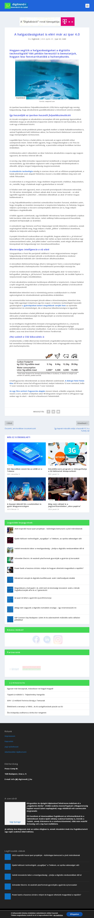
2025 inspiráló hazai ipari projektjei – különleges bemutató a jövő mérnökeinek (48, 529)
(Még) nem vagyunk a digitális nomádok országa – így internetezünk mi (45, 608)
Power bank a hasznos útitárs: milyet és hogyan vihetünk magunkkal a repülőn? (48, 568)
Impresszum (10, 736)
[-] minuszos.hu (17, 683)
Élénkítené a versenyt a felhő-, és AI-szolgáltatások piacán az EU (35, 706)
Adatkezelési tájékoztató (15, 752)
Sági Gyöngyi (15, 822)
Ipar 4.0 (58, 39)
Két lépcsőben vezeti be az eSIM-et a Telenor (24, 470)
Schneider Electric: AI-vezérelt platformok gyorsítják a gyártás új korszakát (46, 558)
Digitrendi (35, 39)
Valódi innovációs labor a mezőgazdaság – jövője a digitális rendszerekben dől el (49, 548)
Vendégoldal (53, 915)
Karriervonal (41, 915)
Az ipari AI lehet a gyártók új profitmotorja (32, 598)
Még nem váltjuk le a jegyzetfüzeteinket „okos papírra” (64, 505)
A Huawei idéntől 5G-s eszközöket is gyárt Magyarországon (24, 505)
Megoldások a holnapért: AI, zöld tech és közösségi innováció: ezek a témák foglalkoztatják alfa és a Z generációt (47, 589)
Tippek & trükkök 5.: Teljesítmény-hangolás (26, 694)
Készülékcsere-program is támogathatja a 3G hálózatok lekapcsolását (67, 470)
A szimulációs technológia (21, 171)
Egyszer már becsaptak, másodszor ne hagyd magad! (30, 688)
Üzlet (64, 39)
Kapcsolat (9, 741)
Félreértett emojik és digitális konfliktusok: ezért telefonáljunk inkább (44, 578)
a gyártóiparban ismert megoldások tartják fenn (44, 305)
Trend (26, 915)
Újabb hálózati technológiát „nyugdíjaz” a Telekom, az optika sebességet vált (48, 538)
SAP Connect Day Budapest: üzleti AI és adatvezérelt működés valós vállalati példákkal (47, 618)
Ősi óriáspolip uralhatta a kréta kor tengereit (26, 712)
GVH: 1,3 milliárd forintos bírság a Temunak (26, 700)
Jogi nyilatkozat (11, 747)
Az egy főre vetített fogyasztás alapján (27, 391)
